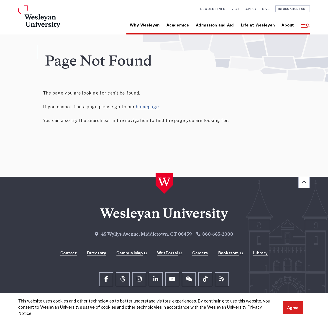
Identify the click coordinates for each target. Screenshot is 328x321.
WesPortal (167, 252)
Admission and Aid (215, 25)
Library (260, 252)
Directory (96, 252)
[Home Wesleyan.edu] (52, 19)
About (288, 25)
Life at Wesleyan (258, 25)
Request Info (213, 9)
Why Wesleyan (145, 25)
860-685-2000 (217, 234)
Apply (251, 9)
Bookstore (228, 252)
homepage (147, 106)
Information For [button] (292, 9)
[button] (303, 23)
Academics (178, 25)
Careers (200, 252)
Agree (292, 307)
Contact (68, 252)
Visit (235, 9)
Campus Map (129, 252)
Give (266, 9)
